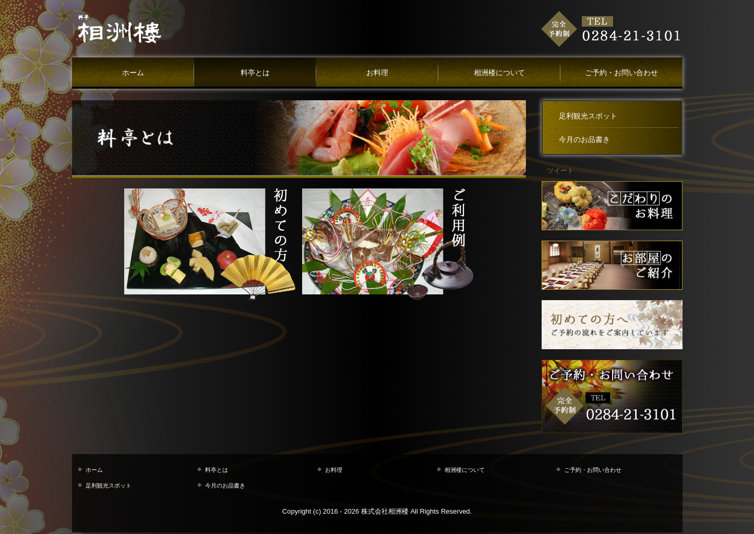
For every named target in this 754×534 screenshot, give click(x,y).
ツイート (560, 170)
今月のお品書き (584, 140)
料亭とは (255, 73)
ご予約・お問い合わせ (621, 73)
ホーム (133, 73)
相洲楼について (499, 73)
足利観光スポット (588, 116)
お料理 (377, 73)
